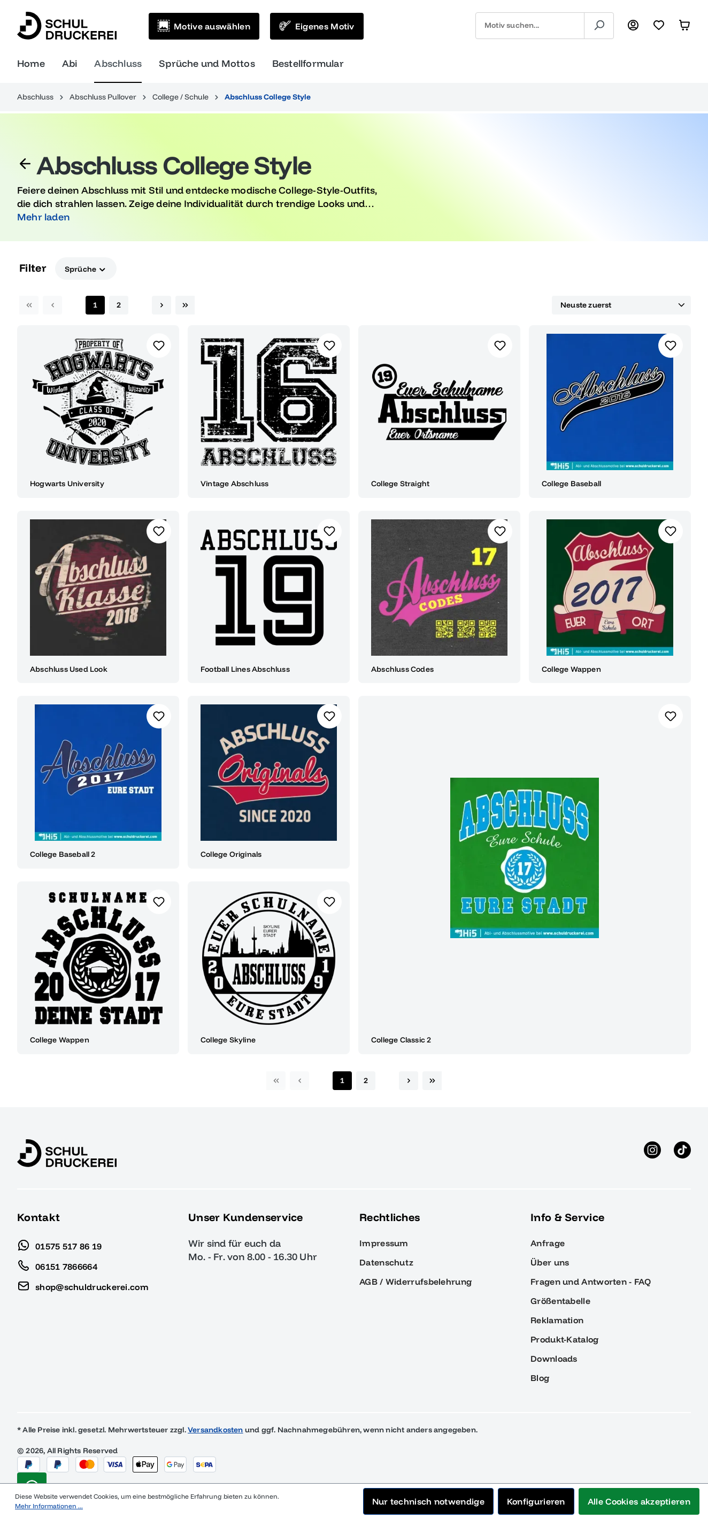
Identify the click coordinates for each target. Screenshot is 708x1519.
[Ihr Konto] (633, 26)
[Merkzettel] (658, 26)
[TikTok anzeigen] (682, 1153)
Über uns (549, 1262)
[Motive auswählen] (204, 26)
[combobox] (529, 25)
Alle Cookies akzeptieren (639, 1501)
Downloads (554, 1358)
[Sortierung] (621, 305)
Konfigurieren (536, 1501)
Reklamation (556, 1320)
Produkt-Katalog (564, 1339)
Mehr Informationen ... (49, 1506)
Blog (539, 1377)
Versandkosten (215, 1429)
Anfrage (547, 1243)
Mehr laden (43, 217)
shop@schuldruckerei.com (83, 1284)
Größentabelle (560, 1300)
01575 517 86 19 (59, 1244)
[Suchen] (599, 25)
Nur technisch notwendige (428, 1501)
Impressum (384, 1243)
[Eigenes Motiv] (317, 26)
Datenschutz (386, 1262)
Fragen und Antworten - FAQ (590, 1281)
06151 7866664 (57, 1264)
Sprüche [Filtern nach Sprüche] (86, 268)
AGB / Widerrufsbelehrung (415, 1281)
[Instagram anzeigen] (652, 1153)
